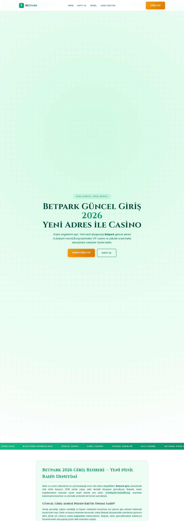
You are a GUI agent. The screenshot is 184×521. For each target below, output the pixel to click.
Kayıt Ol (82, 5)
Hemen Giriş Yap (81, 252)
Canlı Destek (108, 5)
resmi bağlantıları (76, 516)
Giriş (70, 5)
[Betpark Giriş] (28, 5)
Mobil (93, 5)
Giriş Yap (155, 5)
